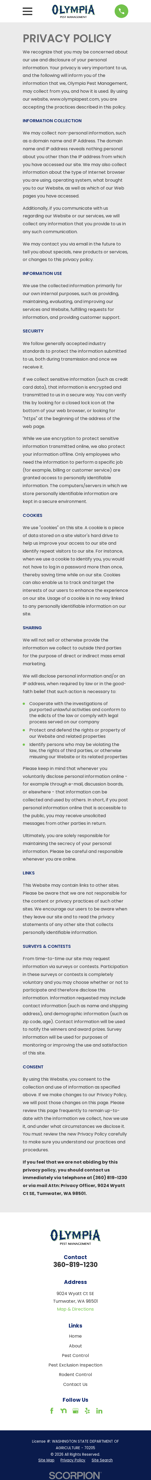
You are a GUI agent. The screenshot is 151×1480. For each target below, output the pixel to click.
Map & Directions (75, 1309)
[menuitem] (46, 1460)
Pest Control (75, 1355)
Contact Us (75, 1384)
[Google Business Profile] (75, 1411)
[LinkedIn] (99, 1411)
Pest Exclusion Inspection (75, 1365)
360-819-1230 (75, 1264)
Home (75, 1336)
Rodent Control (75, 1374)
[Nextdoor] (63, 1411)
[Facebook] (52, 1411)
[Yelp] (87, 1411)
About (75, 1346)
